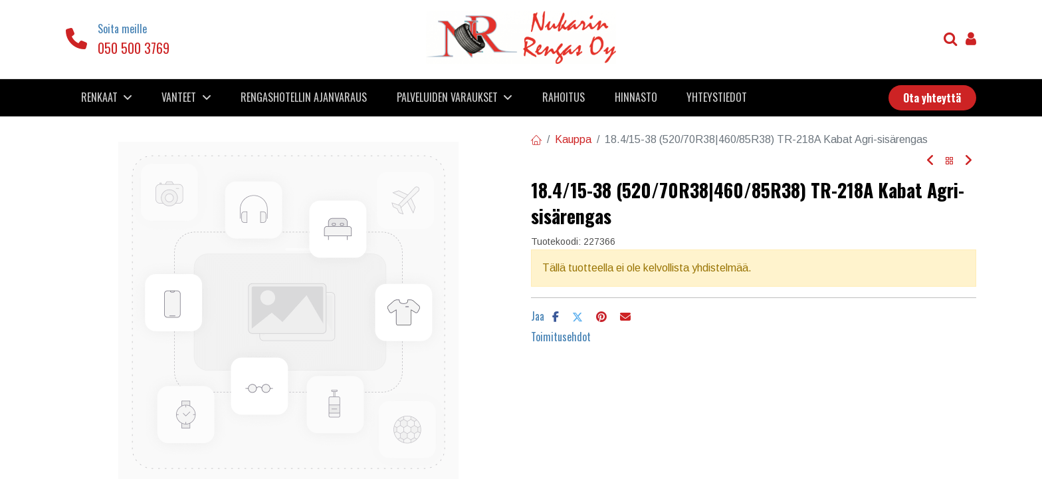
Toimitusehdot (561, 337)
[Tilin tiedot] (971, 40)
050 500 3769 (133, 48)
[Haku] (951, 40)
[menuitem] (304, 97)
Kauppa (573, 139)
